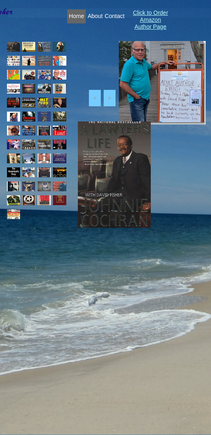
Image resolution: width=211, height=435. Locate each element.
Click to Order (150, 12)
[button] (95, 98)
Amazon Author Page (150, 23)
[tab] (13, 47)
